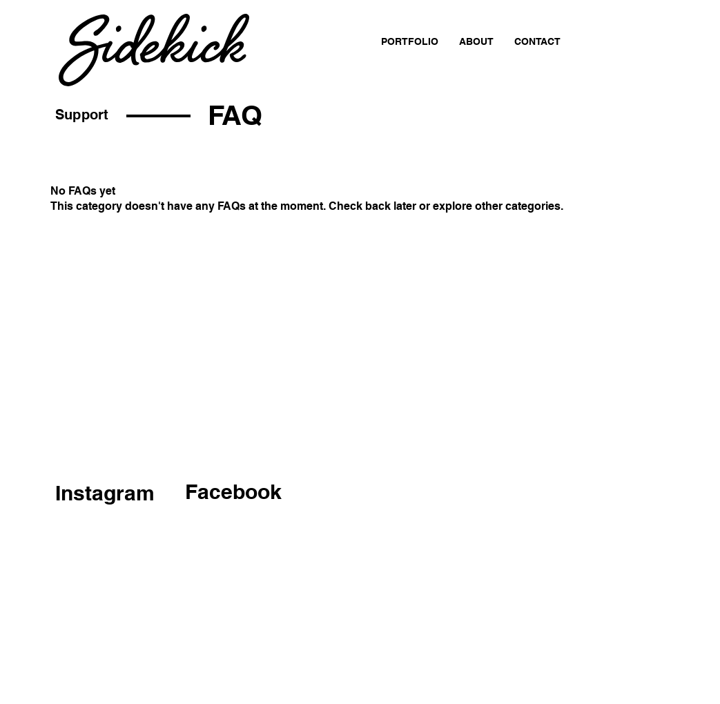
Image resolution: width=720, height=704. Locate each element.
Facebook (233, 491)
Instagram (105, 492)
